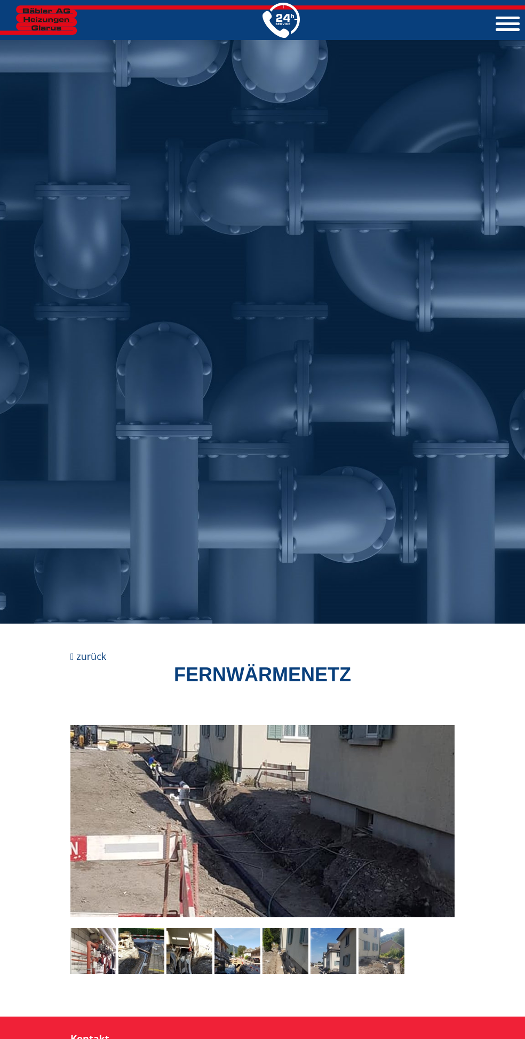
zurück (88, 656)
